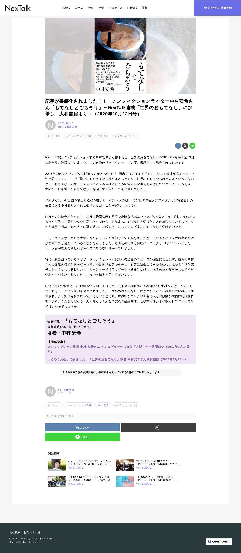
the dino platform (27, 542)
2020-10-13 (65, 123)
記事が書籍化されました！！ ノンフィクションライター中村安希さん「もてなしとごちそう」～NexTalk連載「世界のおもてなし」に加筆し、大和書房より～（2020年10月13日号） (119, 107)
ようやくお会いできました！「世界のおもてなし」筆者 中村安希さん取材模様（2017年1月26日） (117, 359)
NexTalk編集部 (67, 126)
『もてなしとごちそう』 (89, 320)
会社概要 (15, 532)
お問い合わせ (32, 532)
